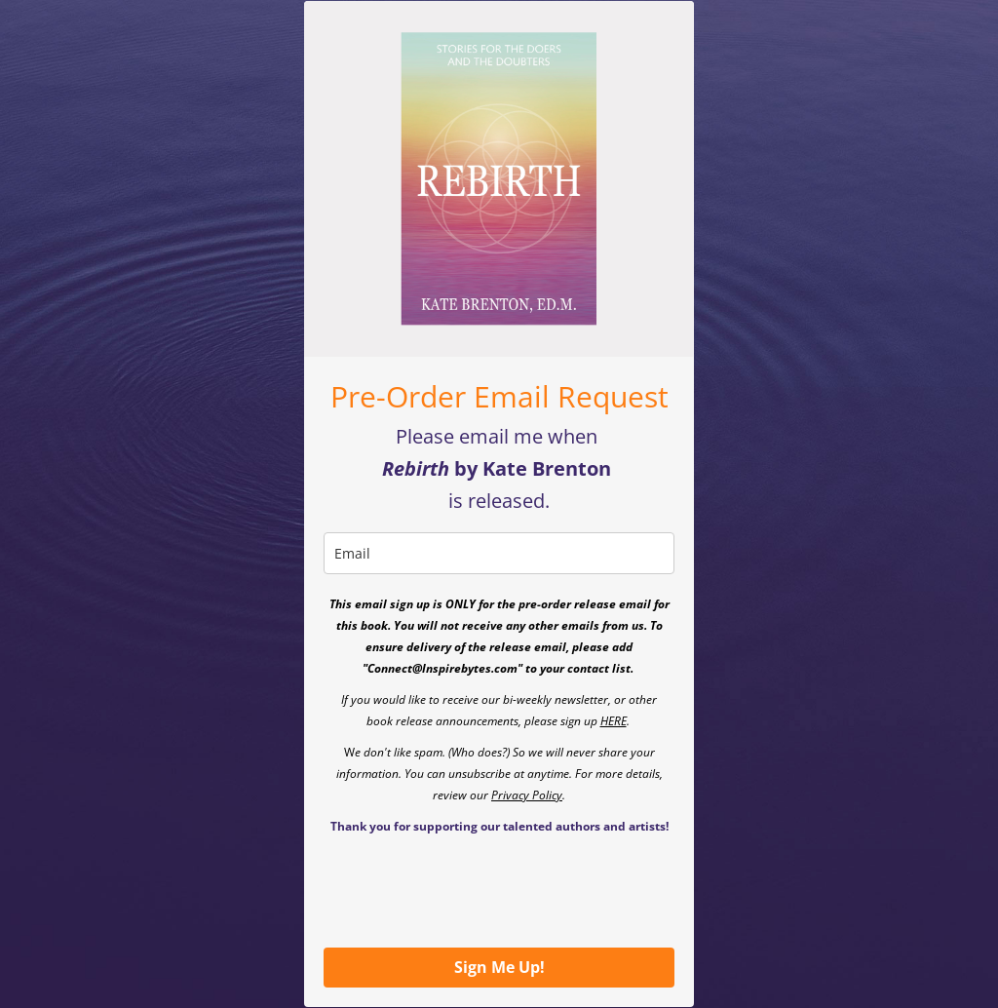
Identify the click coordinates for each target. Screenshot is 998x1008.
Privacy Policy (526, 795)
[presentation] (472, 890)
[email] (499, 553)
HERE (613, 721)
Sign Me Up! (499, 967)
